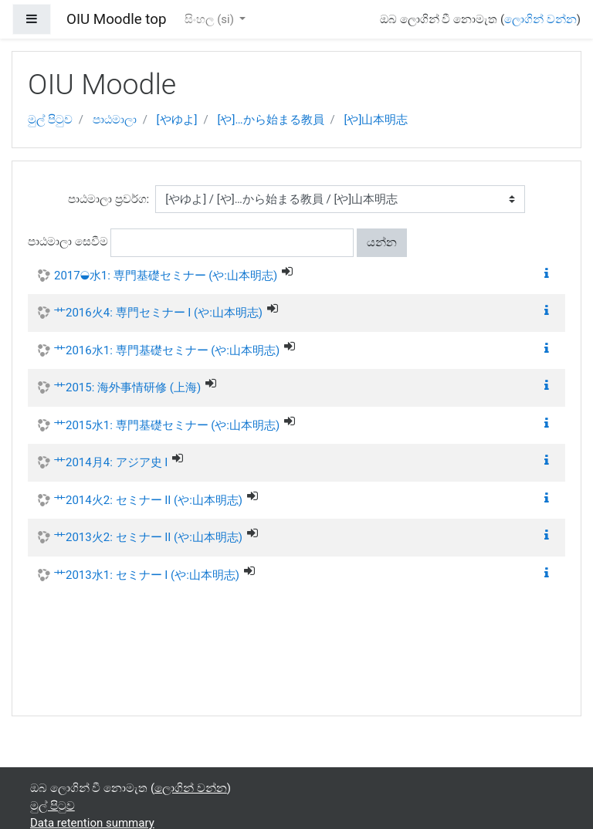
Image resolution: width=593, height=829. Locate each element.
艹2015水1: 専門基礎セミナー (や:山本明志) (167, 425)
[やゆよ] (177, 120)
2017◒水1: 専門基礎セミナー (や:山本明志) (165, 276)
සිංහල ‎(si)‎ (210, 19)
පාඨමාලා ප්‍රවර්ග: (108, 199)
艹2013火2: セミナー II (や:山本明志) (148, 537)
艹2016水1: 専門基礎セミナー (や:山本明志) (167, 350)
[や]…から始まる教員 (271, 120)
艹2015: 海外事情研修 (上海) (127, 387)
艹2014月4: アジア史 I (111, 462)
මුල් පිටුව (50, 120)
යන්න (382, 242)
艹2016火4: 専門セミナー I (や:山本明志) (158, 313)
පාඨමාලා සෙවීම (68, 242)
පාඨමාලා (115, 120)
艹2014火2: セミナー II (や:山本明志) (148, 500)
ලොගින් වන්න (540, 19)
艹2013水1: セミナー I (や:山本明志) (146, 575)
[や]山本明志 (376, 120)
